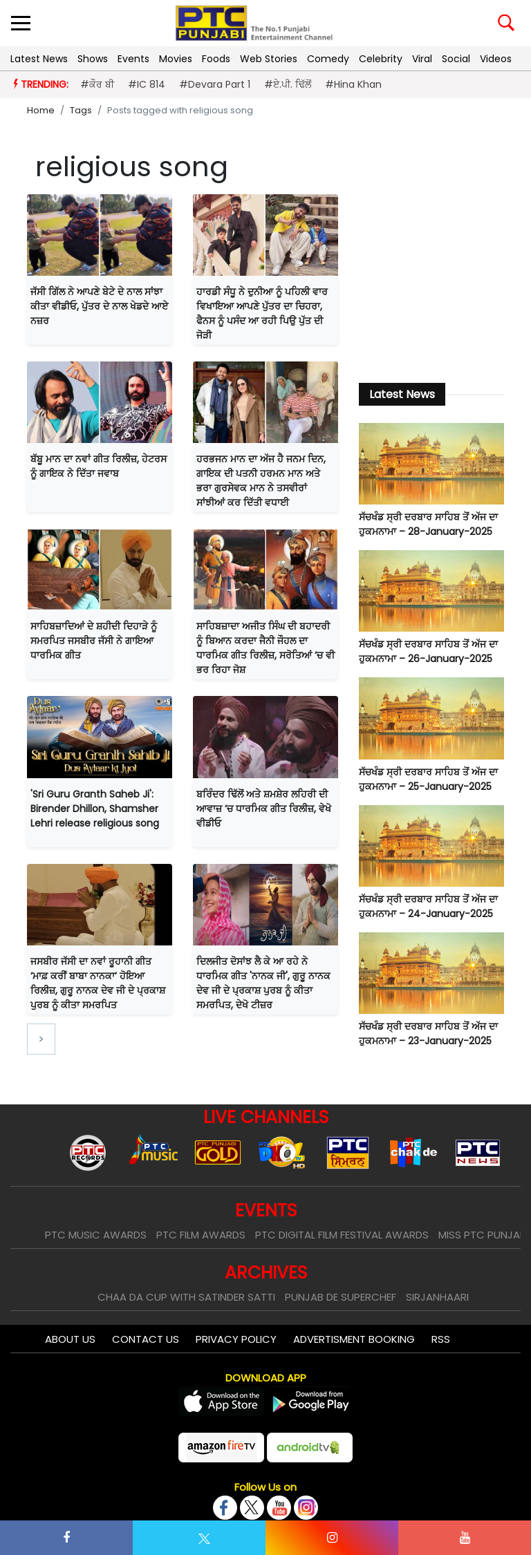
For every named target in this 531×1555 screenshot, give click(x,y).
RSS (440, 1339)
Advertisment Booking (354, 1339)
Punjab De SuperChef (340, 1297)
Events (133, 59)
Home (41, 110)
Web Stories (268, 59)
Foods (216, 59)
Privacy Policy (236, 1339)
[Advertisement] (431, 280)
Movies (175, 59)
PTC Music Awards (96, 1234)
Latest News (39, 59)
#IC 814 (146, 84)
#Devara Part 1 (214, 84)
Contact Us (145, 1339)
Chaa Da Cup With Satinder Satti (186, 1297)
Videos (496, 59)
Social (456, 59)
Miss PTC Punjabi (483, 1234)
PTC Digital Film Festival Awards (342, 1234)
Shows (92, 59)
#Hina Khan (353, 84)
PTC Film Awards (200, 1234)
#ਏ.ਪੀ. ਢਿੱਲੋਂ (287, 84)
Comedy (328, 59)
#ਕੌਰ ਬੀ (97, 84)
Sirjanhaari (437, 1297)
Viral (422, 59)
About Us (70, 1339)
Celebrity (380, 59)
